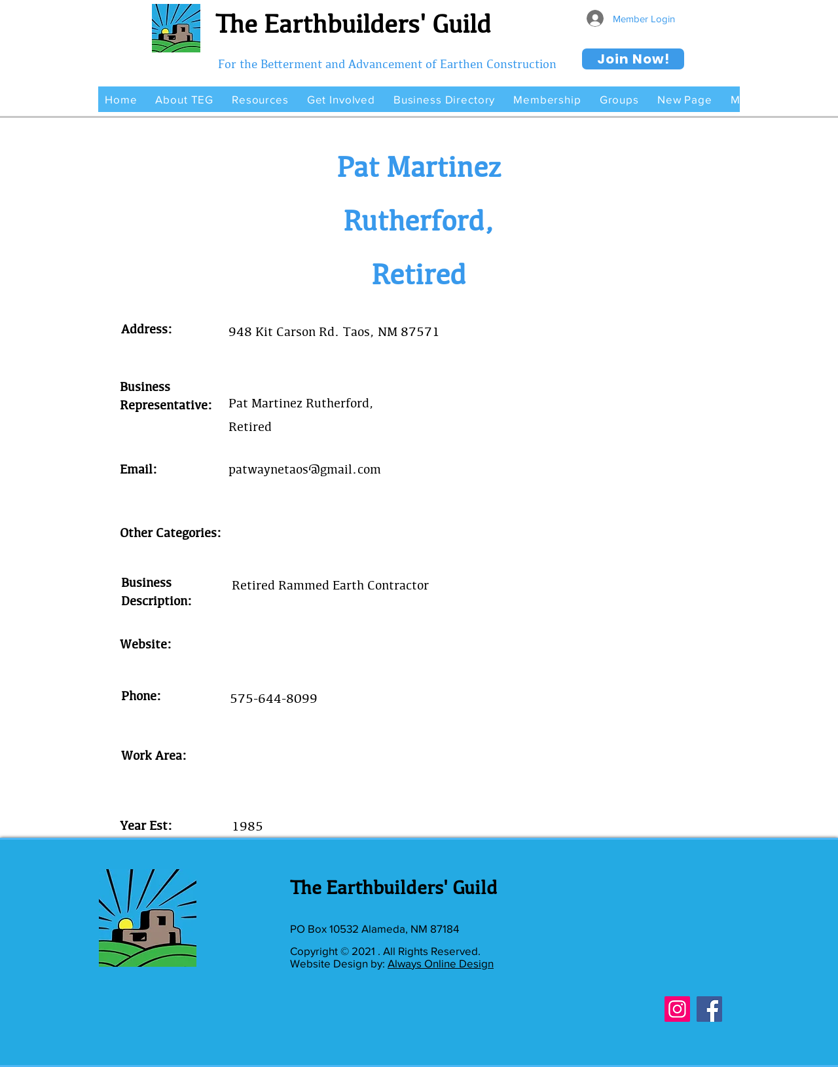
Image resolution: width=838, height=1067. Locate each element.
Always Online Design (441, 963)
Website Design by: (339, 963)
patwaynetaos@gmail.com (304, 469)
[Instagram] (677, 1009)
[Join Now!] (633, 58)
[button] (184, 99)
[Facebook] (709, 1009)
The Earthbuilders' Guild (353, 23)
